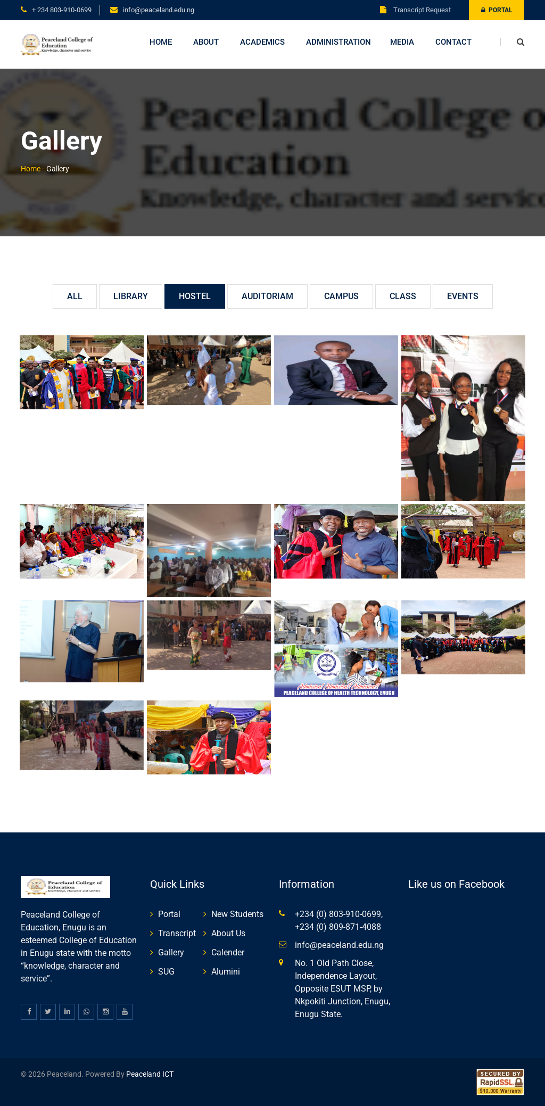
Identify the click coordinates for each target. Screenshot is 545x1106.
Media (402, 42)
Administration (338, 42)
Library (130, 296)
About (206, 42)
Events (462, 296)
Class (403, 296)
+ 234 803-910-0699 (62, 10)
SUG (166, 972)
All (74, 296)
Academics (262, 42)
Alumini (225, 972)
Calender (227, 952)
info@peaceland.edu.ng (158, 10)
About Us (228, 933)
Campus (341, 296)
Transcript (177, 933)
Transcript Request (415, 10)
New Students (237, 914)
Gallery (171, 952)
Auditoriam (267, 296)
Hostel (195, 296)
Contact (453, 42)
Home (161, 42)
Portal (497, 10)
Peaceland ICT (150, 1074)
